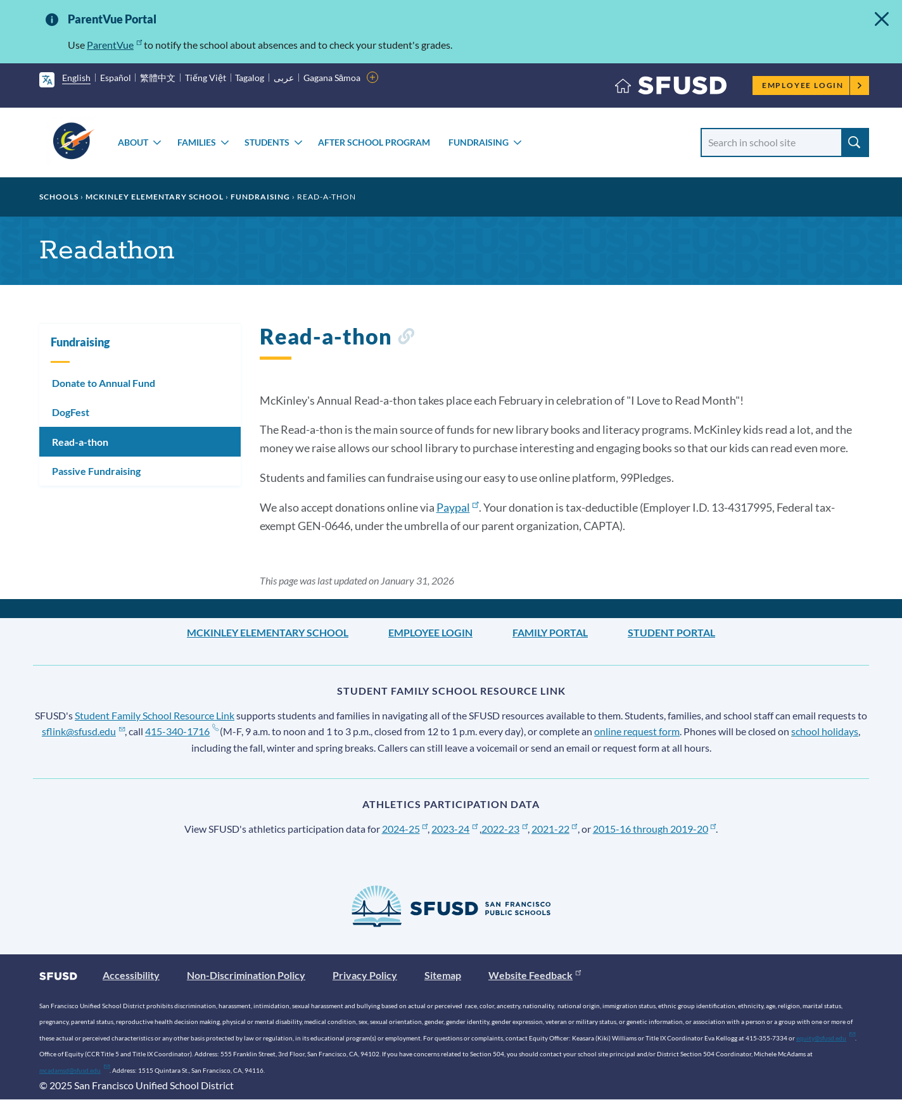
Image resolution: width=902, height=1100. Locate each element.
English (76, 77)
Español (115, 77)
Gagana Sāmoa (332, 77)
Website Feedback (534, 975)
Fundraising (478, 142)
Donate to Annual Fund (103, 383)
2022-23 (504, 829)
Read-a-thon (80, 442)
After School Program (374, 142)
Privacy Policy (365, 975)
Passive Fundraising (96, 471)
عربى (284, 77)
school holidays (824, 731)
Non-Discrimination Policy (246, 975)
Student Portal (671, 632)
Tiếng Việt (205, 77)
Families (196, 142)
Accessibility (131, 975)
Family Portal (550, 632)
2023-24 (454, 829)
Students (267, 142)
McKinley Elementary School (155, 196)
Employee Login (812, 85)
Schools (59, 196)
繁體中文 (157, 77)
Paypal (457, 507)
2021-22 (554, 829)
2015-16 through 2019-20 (654, 829)
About (133, 142)
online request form (637, 731)
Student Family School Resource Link (154, 715)
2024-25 (405, 829)
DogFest (70, 412)
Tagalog (249, 77)
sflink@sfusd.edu (83, 731)
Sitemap (442, 975)
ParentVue (114, 45)
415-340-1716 (181, 731)
